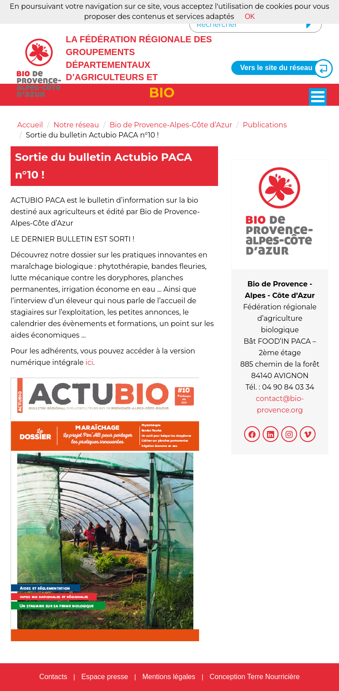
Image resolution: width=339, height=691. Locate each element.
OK (250, 16)
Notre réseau (76, 125)
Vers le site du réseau (283, 68)
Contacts (53, 676)
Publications (265, 125)
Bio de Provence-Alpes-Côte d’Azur (170, 125)
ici (90, 362)
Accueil (30, 125)
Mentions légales (168, 676)
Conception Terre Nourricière (255, 676)
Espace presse (104, 676)
